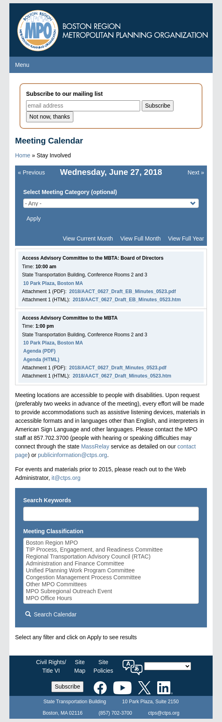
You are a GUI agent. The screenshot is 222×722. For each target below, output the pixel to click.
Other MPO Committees (111, 584)
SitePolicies (103, 666)
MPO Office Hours (111, 598)
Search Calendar (51, 614)
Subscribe (67, 686)
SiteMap (79, 666)
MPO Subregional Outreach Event (111, 591)
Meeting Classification (53, 531)
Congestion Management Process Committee (111, 577)
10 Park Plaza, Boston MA (53, 283)
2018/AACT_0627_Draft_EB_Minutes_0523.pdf (122, 291)
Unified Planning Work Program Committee (111, 570)
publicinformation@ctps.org (72, 455)
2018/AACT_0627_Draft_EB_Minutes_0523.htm (126, 299)
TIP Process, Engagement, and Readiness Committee (111, 549)
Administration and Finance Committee (111, 563)
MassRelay (95, 446)
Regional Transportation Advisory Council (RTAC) (111, 556)
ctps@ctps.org (163, 713)
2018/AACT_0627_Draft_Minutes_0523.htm (122, 376)
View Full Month (140, 238)
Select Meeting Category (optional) (70, 192)
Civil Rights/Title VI (51, 666)
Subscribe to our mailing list (64, 94)
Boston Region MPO (111, 542)
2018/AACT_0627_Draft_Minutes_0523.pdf (118, 368)
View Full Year (186, 238)
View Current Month (88, 238)
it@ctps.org (65, 478)
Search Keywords (47, 500)
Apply (33, 218)
